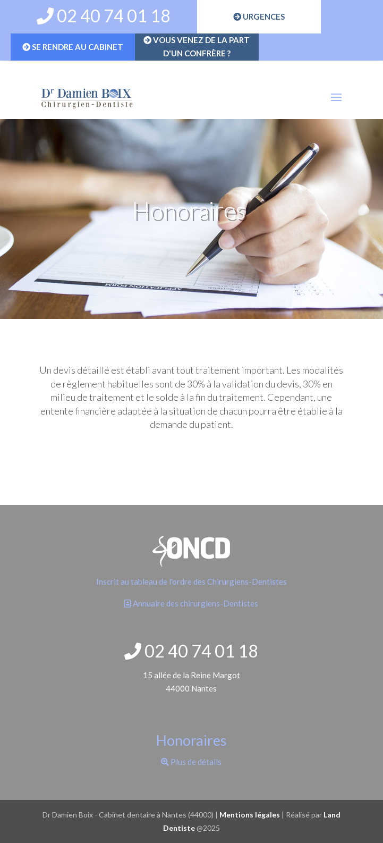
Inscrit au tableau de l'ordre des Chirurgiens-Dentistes (191, 581)
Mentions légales (249, 814)
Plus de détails (191, 761)
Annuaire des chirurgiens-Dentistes (191, 603)
